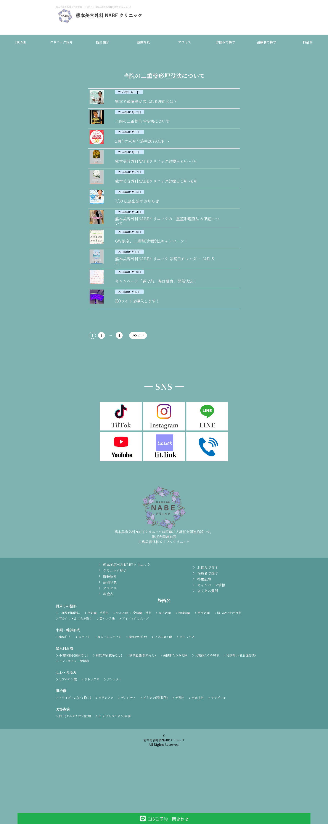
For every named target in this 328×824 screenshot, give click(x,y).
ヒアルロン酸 (163, 688)
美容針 (179, 748)
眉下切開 (165, 664)
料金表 (307, 43)
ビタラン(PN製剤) (155, 748)
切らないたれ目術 (229, 664)
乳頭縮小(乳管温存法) (241, 706)
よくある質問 (207, 642)
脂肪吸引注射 (138, 688)
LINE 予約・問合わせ (164, 818)
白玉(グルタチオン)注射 (75, 767)
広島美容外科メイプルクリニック (164, 592)
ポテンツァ (105, 748)
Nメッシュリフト (109, 688)
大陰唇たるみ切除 (207, 706)
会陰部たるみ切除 (175, 706)
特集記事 (204, 630)
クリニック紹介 (61, 43)
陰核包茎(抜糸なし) (142, 706)
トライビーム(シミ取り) (75, 748)
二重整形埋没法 (69, 664)
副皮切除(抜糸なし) (109, 706)
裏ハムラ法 (107, 669)
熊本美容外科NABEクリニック (126, 615)
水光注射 (197, 748)
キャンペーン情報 (211, 636)
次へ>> (184, 386)
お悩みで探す (225, 43)
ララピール (218, 748)
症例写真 (143, 43)
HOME (20, 43)
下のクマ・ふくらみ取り (75, 669)
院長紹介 (102, 43)
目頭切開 (184, 664)
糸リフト (84, 688)
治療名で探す (266, 43)
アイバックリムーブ (135, 669)
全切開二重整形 (98, 664)
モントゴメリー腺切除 (74, 712)
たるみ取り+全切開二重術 (133, 664)
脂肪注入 (65, 688)
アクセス (184, 43)
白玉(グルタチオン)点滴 (114, 767)
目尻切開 (204, 664)
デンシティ (114, 730)
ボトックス (187, 688)
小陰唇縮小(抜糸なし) (73, 706)
